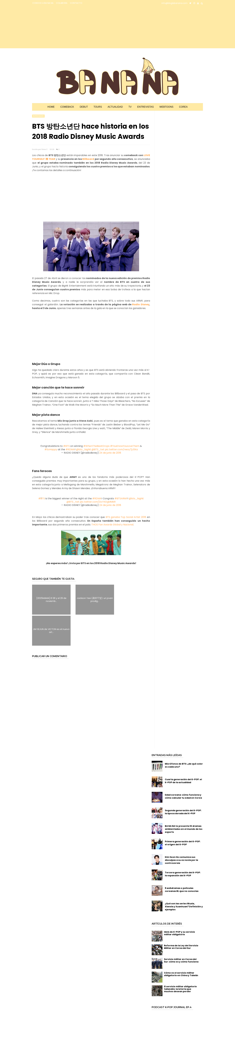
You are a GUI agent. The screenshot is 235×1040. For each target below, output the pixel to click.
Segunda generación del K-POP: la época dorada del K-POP (183, 781)
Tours (98, 107)
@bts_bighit (83, 449)
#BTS (66, 446)
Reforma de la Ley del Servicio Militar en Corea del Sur (181, 916)
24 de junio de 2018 (110, 452)
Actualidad (115, 107)
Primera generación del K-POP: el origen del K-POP (182, 812)
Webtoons (166, 107)
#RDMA (70, 449)
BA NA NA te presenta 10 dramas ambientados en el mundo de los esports (183, 797)
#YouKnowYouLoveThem (124, 446)
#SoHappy (51, 449)
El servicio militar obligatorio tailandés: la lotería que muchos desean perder (180, 958)
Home (51, 107)
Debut (84, 107)
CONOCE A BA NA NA (42, 2)
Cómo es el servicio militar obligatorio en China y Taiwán (181, 943)
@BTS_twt (98, 449)
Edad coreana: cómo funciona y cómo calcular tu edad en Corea (183, 765)
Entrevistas (145, 107)
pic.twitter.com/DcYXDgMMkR (98, 502)
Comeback (67, 107)
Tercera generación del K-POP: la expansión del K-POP (183, 843)
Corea (183, 107)
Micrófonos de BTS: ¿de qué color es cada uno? (184, 734)
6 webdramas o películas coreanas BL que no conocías (181, 859)
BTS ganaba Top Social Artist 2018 (126, 517)
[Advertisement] (58, 27)
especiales (38, 116)
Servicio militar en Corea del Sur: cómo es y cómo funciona (181, 929)
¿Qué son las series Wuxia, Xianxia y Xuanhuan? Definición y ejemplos (184, 875)
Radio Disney (140, 304)
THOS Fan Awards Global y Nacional (112, 524)
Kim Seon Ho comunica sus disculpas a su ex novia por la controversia (181, 829)
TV (129, 107)
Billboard (88, 159)
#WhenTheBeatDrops (96, 446)
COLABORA (61, 2)
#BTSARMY (121, 498)
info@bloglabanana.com (174, 3)
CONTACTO (76, 2)
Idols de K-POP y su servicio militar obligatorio (179, 902)
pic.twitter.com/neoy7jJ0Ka (121, 449)
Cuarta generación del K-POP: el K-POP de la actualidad (183, 750)
